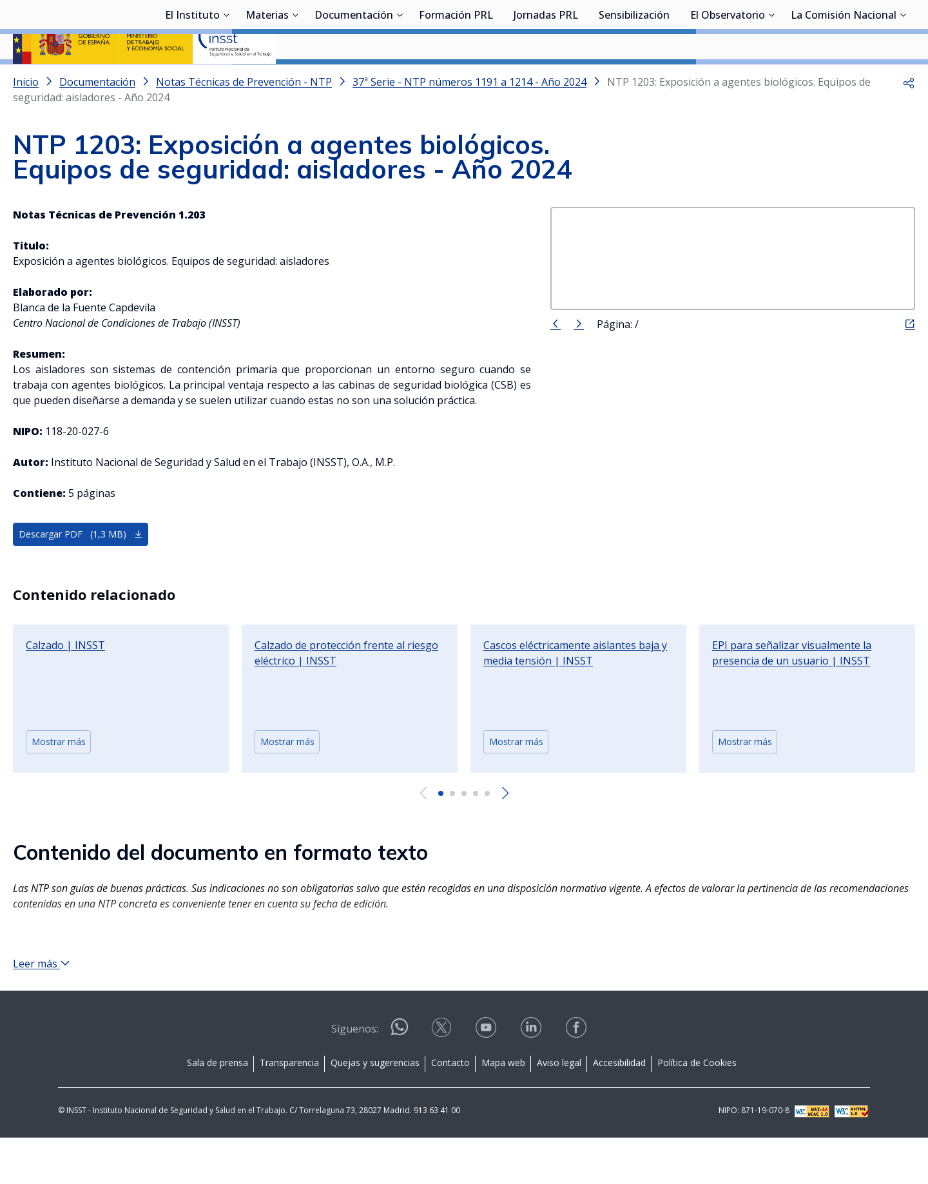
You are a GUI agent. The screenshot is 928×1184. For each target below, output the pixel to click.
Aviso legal (559, 1108)
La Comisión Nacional (843, 80)
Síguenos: (354, 1074)
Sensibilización (634, 80)
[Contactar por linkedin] (532, 1078)
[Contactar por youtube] (487, 1078)
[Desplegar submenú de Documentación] (399, 79)
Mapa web (503, 1108)
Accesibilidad (619, 1108)
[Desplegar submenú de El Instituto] (226, 79)
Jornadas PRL (546, 80)
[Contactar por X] (443, 1078)
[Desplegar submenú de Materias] (295, 79)
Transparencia (289, 1108)
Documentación (353, 80)
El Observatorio (727, 80)
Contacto (450, 1108)
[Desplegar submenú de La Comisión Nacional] (902, 79)
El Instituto (192, 80)
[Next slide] (505, 827)
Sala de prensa (217, 1108)
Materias (267, 80)
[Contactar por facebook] (577, 1078)
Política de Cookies (697, 1108)
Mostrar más (59, 776)
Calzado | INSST (65, 679)
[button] (908, 116)
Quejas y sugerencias (375, 1108)
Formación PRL (456, 80)
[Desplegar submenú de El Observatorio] (771, 79)
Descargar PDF (81, 568)
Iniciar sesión (866, 29)
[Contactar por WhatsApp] (399, 1078)
